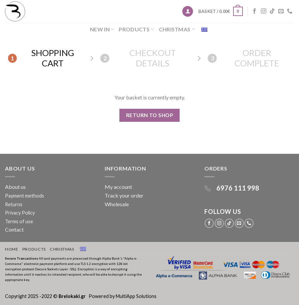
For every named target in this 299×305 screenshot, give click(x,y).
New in (102, 29)
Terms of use (19, 221)
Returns (13, 204)
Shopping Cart (41, 58)
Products (136, 29)
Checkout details (138, 58)
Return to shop (149, 115)
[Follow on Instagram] (263, 11)
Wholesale (117, 204)
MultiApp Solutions (136, 296)
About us (16, 187)
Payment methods (24, 196)
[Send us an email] (281, 11)
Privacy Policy (20, 213)
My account (118, 187)
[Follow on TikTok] (272, 11)
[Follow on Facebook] (254, 11)
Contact (14, 229)
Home (11, 249)
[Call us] (289, 11)
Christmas (177, 29)
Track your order (124, 195)
